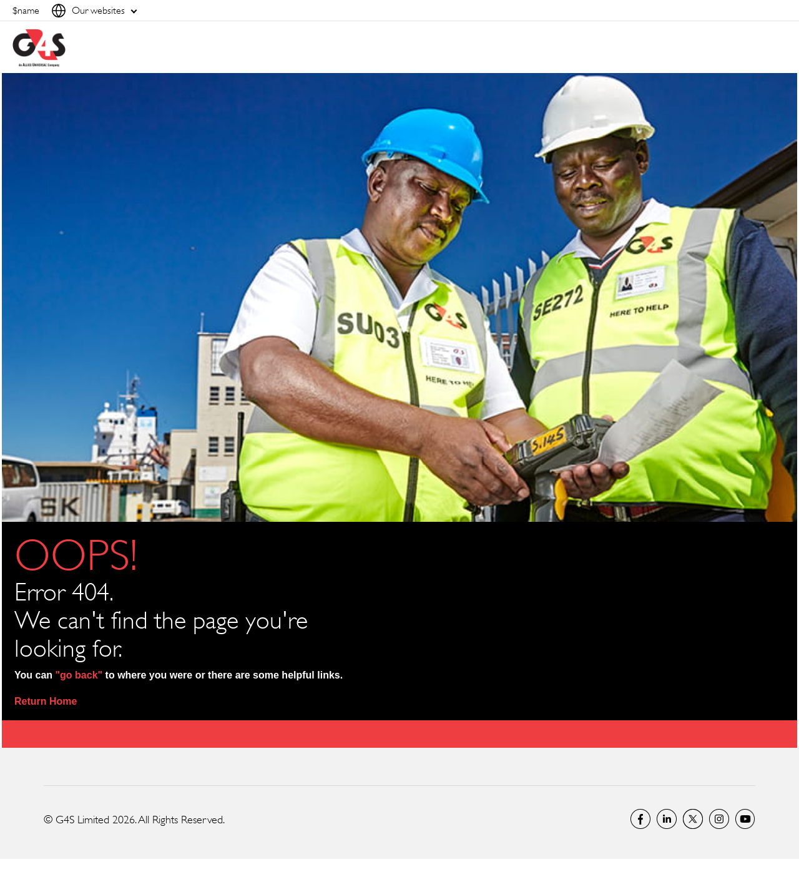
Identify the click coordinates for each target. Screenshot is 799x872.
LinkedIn (667, 819)
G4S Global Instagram (719, 819)
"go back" (79, 675)
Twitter (693, 819)
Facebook (640, 819)
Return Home (45, 701)
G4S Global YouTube (745, 819)
